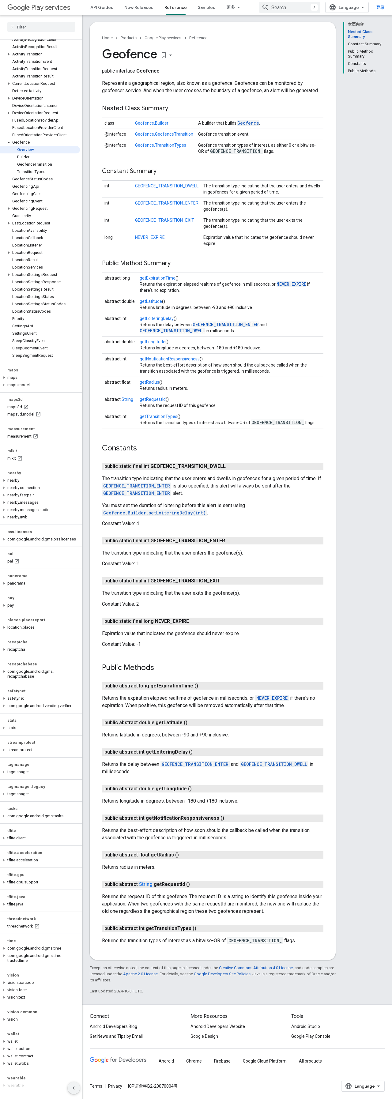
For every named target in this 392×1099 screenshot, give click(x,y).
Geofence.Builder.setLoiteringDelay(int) (154, 513)
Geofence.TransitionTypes (160, 145)
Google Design (204, 1036)
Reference (198, 38)
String (127, 399)
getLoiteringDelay (157, 318)
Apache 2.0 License (140, 974)
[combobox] (289, 7)
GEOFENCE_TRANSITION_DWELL (166, 185)
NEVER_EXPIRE (150, 237)
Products (129, 38)
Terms (96, 1086)
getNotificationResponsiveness (170, 358)
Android (166, 1061)
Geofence (248, 123)
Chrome (194, 1061)
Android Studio (305, 1026)
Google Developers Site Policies (222, 974)
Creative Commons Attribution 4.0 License (256, 967)
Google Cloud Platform (265, 1061)
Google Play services (163, 38)
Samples (206, 7)
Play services (38, 7)
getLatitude (151, 301)
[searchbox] (41, 27)
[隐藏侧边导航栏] (74, 1088)
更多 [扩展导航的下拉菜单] (230, 7)
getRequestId (153, 399)
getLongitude (152, 341)
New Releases (138, 7)
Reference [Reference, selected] (175, 7)
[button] (40, 54)
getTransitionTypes (158, 416)
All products (310, 1061)
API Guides (101, 7)
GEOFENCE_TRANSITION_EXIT (164, 220)
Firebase (222, 1061)
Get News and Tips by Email (116, 1036)
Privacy (115, 1086)
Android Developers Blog (113, 1026)
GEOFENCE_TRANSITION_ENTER (166, 203)
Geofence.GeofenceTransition (164, 134)
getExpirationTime (157, 278)
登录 (380, 7)
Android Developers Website (217, 1026)
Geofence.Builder (151, 123)
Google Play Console (310, 1036)
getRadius (149, 382)
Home (107, 38)
